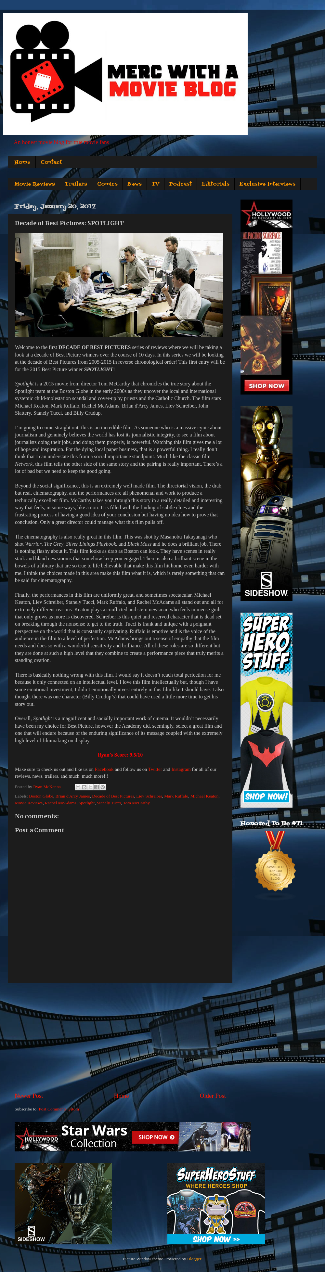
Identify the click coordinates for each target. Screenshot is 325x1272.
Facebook (104, 769)
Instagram (180, 769)
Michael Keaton (204, 796)
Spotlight (87, 802)
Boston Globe (41, 796)
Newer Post (29, 1095)
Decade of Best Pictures (113, 796)
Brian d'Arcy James (73, 796)
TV (155, 184)
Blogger (194, 1258)
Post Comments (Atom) (59, 1109)
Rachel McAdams (60, 802)
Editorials (215, 184)
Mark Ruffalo (176, 796)
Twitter (155, 769)
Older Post (213, 1095)
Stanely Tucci (109, 802)
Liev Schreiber (149, 796)
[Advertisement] (120, 1037)
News (135, 184)
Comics (107, 184)
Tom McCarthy (136, 802)
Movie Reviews (34, 184)
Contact (51, 162)
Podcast (180, 184)
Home (22, 162)
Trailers (76, 184)
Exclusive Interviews (267, 184)
